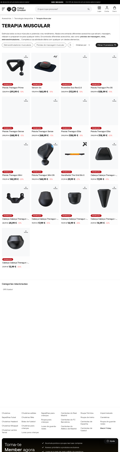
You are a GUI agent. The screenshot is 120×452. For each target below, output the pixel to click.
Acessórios (6, 18)
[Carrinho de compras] (114, 9)
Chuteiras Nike (28, 417)
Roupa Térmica (87, 413)
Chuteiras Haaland (10, 421)
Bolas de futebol (28, 421)
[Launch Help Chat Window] (111, 441)
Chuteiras (6, 413)
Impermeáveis (106, 413)
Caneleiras (104, 417)
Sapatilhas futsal (9, 417)
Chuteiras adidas (29, 413)
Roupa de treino (87, 417)
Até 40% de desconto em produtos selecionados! (82, 2)
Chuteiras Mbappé (10, 426)
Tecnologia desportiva (23, 18)
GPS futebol (8, 289)
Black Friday (105, 428)
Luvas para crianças (30, 432)
